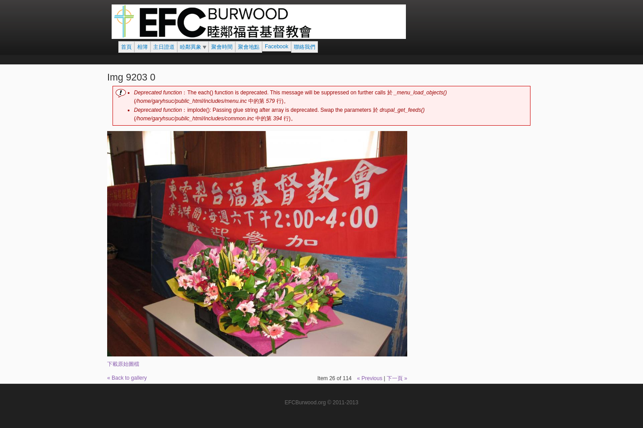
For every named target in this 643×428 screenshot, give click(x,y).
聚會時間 (222, 47)
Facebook (276, 46)
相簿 (142, 47)
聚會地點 (248, 47)
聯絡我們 (304, 47)
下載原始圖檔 (123, 364)
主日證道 (164, 47)
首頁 (126, 47)
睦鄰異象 (190, 47)
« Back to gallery (127, 378)
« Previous (369, 378)
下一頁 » (397, 378)
